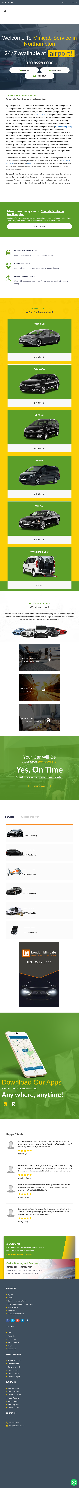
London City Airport (15, 1368)
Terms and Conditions (16, 1308)
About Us (11, 1330)
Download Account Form (19, 1248)
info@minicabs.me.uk (16, 1420)
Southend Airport (14, 1371)
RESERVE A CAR (39, 780)
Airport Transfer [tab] (30, 811)
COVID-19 (41, 108)
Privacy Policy (13, 1301)
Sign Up (10, 1292)
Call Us (20, 70)
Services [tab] (9, 811)
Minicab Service (13, 1382)
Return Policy (13, 1305)
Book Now (59, 70)
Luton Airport (13, 1364)
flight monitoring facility (63, 120)
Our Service (12, 1333)
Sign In (10, 1289)
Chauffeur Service (14, 1389)
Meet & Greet (13, 1395)
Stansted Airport (14, 1361)
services (30, 158)
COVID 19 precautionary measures (20, 1298)
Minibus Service (13, 1386)
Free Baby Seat (13, 1399)
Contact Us (12, 1343)
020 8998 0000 (14, 1417)
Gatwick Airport (13, 1358)
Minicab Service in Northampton (40, 1484)
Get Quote (40, 70)
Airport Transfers (14, 1337)
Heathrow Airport (14, 1355)
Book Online (39, 220)
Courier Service (13, 1402)
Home (10, 1327)
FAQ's (10, 1340)
